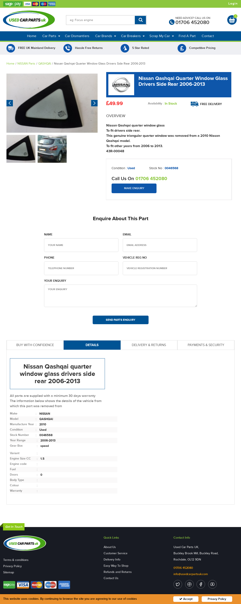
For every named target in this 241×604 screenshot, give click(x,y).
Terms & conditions (16, 560)
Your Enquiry (55, 281)
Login (233, 4)
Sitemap (8, 572)
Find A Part (187, 36)
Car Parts (51, 36)
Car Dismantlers (77, 36)
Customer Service (115, 553)
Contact (208, 36)
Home (31, 36)
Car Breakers (133, 36)
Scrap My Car (161, 36)
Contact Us (111, 578)
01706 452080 (192, 22)
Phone (49, 257)
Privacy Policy (12, 566)
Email (127, 234)
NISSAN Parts (26, 63)
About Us (110, 547)
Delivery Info (112, 559)
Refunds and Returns (118, 572)
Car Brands (105, 36)
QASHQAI (44, 63)
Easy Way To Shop (116, 566)
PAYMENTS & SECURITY (206, 345)
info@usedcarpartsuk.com (190, 574)
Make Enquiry (134, 188)
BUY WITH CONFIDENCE (35, 345)
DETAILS (92, 345)
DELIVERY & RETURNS (149, 345)
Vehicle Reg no (135, 257)
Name (48, 234)
